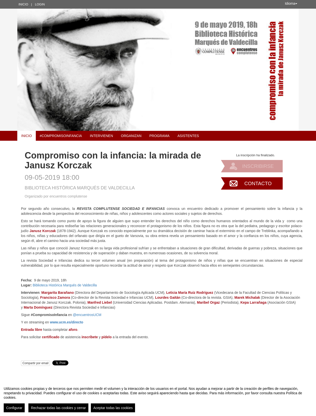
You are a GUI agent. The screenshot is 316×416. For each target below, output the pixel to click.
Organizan (131, 136)
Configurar (14, 408)
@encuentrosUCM (87, 315)
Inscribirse (258, 166)
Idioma (291, 3)
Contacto (258, 183)
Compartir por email (35, 363)
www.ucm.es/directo (66, 322)
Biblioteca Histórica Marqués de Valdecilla (65, 285)
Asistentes (188, 136)
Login (40, 4)
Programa (159, 136)
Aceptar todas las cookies (113, 408)
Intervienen (101, 136)
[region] (158, 397)
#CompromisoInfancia (61, 136)
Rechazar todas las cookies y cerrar (58, 408)
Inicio (23, 4)
